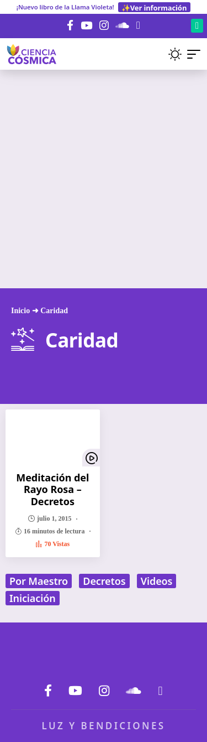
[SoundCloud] (122, 25)
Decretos (104, 581)
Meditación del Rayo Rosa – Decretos (52, 489)
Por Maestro (38, 581)
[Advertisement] (103, 179)
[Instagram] (104, 25)
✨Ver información (154, 7)
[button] (155, 54)
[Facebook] (70, 25)
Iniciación (32, 598)
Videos (157, 581)
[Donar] (138, 25)
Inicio (20, 311)
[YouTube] (86, 25)
